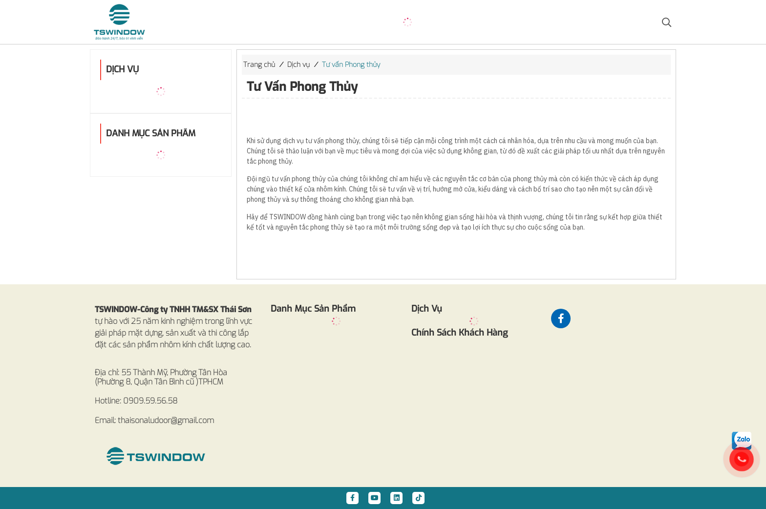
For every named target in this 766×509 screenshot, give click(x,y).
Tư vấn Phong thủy (351, 64)
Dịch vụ (298, 64)
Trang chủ (259, 64)
